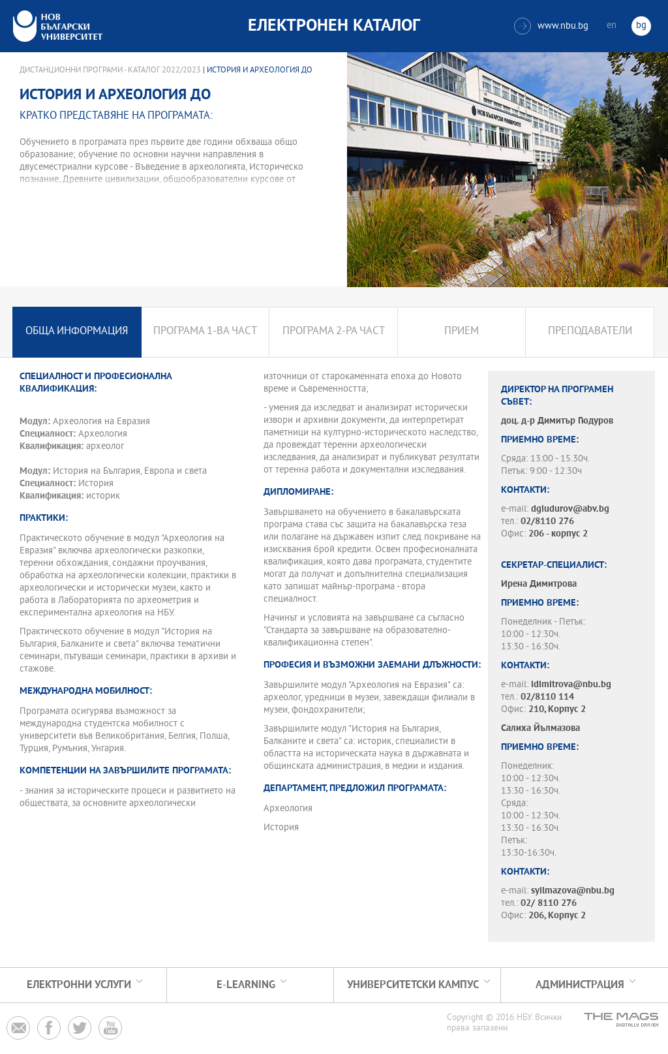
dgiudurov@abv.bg (570, 509)
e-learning (246, 985)
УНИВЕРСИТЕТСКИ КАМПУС (413, 985)
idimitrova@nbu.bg (571, 685)
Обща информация (76, 332)
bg (641, 26)
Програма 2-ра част (333, 332)
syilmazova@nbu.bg (573, 891)
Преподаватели (590, 332)
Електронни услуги (79, 985)
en (611, 26)
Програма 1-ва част (205, 332)
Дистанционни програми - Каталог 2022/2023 (110, 70)
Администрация (580, 985)
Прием (461, 332)
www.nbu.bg (551, 26)
